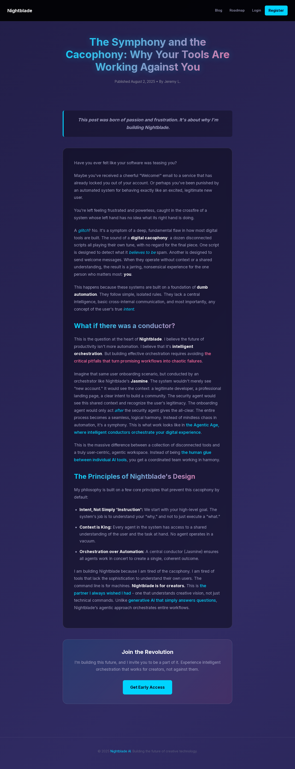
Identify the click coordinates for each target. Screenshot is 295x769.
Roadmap (237, 10)
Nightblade (19, 10)
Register (276, 10)
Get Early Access (147, 687)
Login (256, 10)
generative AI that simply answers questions (172, 600)
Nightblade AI (120, 751)
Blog (218, 10)
